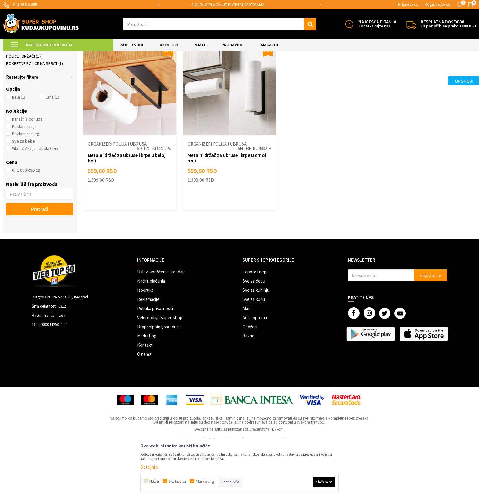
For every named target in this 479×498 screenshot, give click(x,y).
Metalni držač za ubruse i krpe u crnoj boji (227, 208)
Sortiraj (364, 70)
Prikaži (412, 70)
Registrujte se (438, 4)
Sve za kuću (254, 350)
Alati (247, 359)
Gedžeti (250, 377)
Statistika (177, 481)
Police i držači (24, 107)
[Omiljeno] (459, 5)
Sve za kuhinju (256, 341)
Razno (248, 386)
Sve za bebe (23, 192)
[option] (239, 4)
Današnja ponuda (27, 170)
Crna (52, 148)
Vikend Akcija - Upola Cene (36, 199)
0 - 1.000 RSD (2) (26, 221)
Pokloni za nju (24, 177)
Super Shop (45, 54)
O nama (144, 405)
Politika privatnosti (155, 359)
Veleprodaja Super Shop (159, 368)
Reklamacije (148, 350)
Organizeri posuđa (28, 92)
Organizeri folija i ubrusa (35, 100)
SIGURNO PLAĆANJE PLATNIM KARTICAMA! (239, 4)
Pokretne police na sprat (34, 114)
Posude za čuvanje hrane (35, 85)
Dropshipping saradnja (158, 377)
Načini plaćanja (151, 332)
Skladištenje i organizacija (112, 54)
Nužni (154, 481)
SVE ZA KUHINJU (72, 54)
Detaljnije (149, 467)
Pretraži (39, 260)
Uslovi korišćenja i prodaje (161, 322)
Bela (18, 148)
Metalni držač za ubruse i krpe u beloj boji (127, 208)
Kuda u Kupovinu (17, 54)
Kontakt (145, 396)
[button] (219, 24)
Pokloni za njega (27, 184)
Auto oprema (255, 368)
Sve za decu (254, 332)
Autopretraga (338, 70)
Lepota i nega (256, 322)
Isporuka (145, 341)
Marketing (146, 386)
